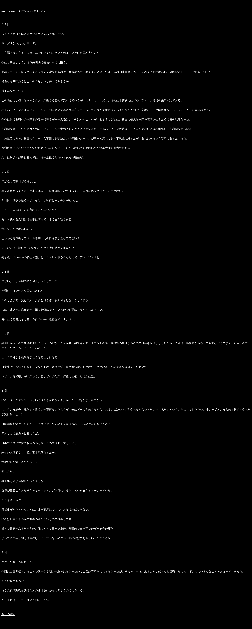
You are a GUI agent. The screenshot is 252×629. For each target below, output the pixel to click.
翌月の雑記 (8, 614)
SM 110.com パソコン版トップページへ (23, 11)
